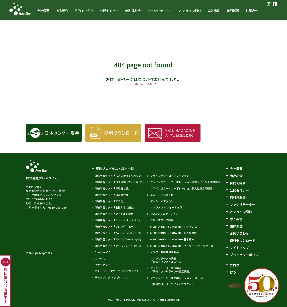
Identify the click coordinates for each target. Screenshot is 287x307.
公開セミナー (239, 190)
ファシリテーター (242, 204)
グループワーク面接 (161, 220)
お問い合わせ (239, 233)
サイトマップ (239, 247)
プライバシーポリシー (242, 256)
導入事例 (236, 218)
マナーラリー (102, 265)
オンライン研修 (241, 211)
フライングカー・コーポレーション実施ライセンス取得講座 (185, 182)
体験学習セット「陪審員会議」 (113, 195)
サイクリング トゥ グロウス (111, 277)
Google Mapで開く (41, 253)
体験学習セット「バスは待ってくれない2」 (120, 182)
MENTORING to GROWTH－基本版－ (172, 239)
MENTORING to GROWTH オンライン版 (173, 226)
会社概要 (236, 168)
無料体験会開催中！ (5, 280)
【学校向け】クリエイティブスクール (172, 284)
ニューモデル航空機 (162, 195)
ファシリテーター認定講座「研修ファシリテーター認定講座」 (171, 269)
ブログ (234, 265)
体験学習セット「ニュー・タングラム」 (118, 220)
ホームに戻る (143, 84)
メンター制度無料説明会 (164, 252)
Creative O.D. (103, 252)
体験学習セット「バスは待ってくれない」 (119, 176)
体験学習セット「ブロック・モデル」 (117, 226)
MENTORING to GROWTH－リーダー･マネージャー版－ (183, 246)
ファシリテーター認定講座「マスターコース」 (177, 278)
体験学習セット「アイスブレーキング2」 (119, 246)
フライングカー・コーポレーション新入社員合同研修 (181, 188)
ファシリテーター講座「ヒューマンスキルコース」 (167, 260)
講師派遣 (236, 226)
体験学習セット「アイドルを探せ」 (115, 214)
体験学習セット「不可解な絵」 (113, 188)
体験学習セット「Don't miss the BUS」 (119, 233)
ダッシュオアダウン (162, 201)
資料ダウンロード (242, 240)
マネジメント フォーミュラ (166, 207)
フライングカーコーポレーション (169, 176)
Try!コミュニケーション (164, 214)
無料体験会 (238, 197)
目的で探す (238, 183)
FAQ (233, 272)
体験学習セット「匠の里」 (110, 201)
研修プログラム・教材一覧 (115, 168)
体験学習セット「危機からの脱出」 (115, 207)
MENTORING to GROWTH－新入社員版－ (174, 233)
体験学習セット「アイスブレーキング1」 (119, 239)
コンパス (100, 258)
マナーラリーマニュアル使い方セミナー (118, 271)
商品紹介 (236, 175)
